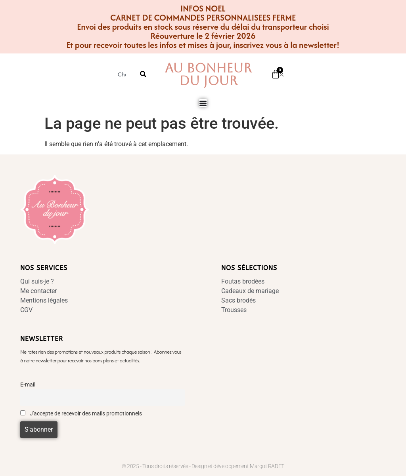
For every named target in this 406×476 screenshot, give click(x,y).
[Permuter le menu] (203, 103)
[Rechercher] (143, 74)
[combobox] (124, 74)
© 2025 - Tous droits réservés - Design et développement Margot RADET (203, 466)
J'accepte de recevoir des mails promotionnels (81, 413)
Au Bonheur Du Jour (208, 74)
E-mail (27, 384)
